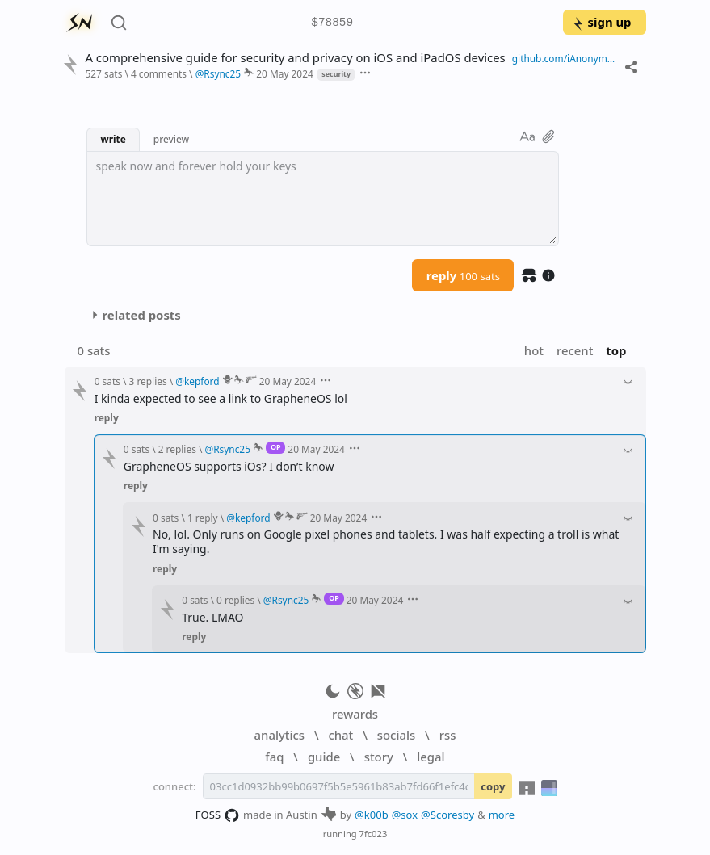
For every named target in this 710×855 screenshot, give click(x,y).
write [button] (112, 138)
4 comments (159, 73)
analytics (279, 735)
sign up (601, 22)
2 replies (177, 448)
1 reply (202, 517)
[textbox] (323, 198)
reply (463, 275)
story (378, 756)
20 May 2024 (284, 73)
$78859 (332, 23)
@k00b (372, 814)
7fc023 (373, 834)
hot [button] (534, 350)
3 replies (148, 381)
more (502, 814)
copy (493, 786)
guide (324, 756)
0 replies (235, 599)
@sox (405, 814)
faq (274, 756)
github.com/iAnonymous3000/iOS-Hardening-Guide (564, 58)
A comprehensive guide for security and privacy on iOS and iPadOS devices (295, 58)
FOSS (217, 815)
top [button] (616, 350)
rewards (355, 714)
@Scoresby (447, 814)
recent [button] (575, 350)
